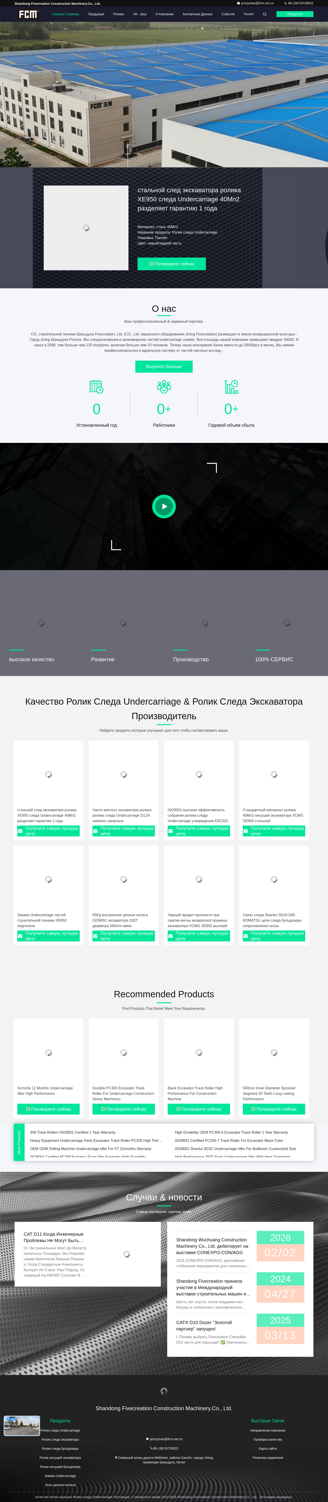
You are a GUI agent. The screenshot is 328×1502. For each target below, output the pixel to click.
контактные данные (197, 14)
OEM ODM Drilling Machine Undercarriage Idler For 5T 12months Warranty (90, 1151)
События (228, 14)
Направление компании (267, 1430)
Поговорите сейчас (172, 263)
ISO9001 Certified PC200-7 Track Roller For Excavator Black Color (229, 1142)
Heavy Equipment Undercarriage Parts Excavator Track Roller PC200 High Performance (97, 1142)
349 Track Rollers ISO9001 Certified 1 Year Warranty (72, 1134)
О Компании (165, 14)
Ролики (118, 14)
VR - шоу (139, 14)
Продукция (96, 14)
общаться (294, 14)
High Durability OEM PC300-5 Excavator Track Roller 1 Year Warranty (231, 1134)
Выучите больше (164, 366)
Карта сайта (268, 1448)
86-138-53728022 (298, 3)
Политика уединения (267, 1458)
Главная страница (65, 14)
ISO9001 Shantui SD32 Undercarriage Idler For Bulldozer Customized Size (235, 1151)
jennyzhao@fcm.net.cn (256, 3)
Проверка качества (268, 1439)
